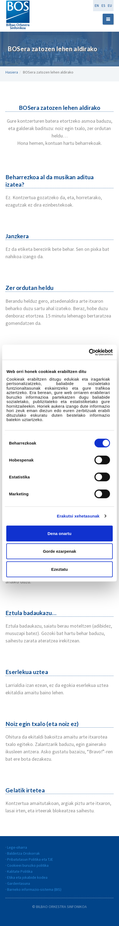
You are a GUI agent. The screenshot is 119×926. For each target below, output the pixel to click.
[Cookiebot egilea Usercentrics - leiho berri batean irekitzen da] (89, 352)
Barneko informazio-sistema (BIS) (34, 889)
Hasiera (11, 72)
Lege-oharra (17, 847)
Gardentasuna (18, 883)
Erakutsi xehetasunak (78, 516)
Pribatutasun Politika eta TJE (30, 859)
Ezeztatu (59, 569)
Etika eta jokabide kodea (27, 877)
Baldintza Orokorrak (23, 853)
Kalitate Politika (19, 871)
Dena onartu (59, 533)
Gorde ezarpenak (59, 551)
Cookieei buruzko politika (28, 865)
